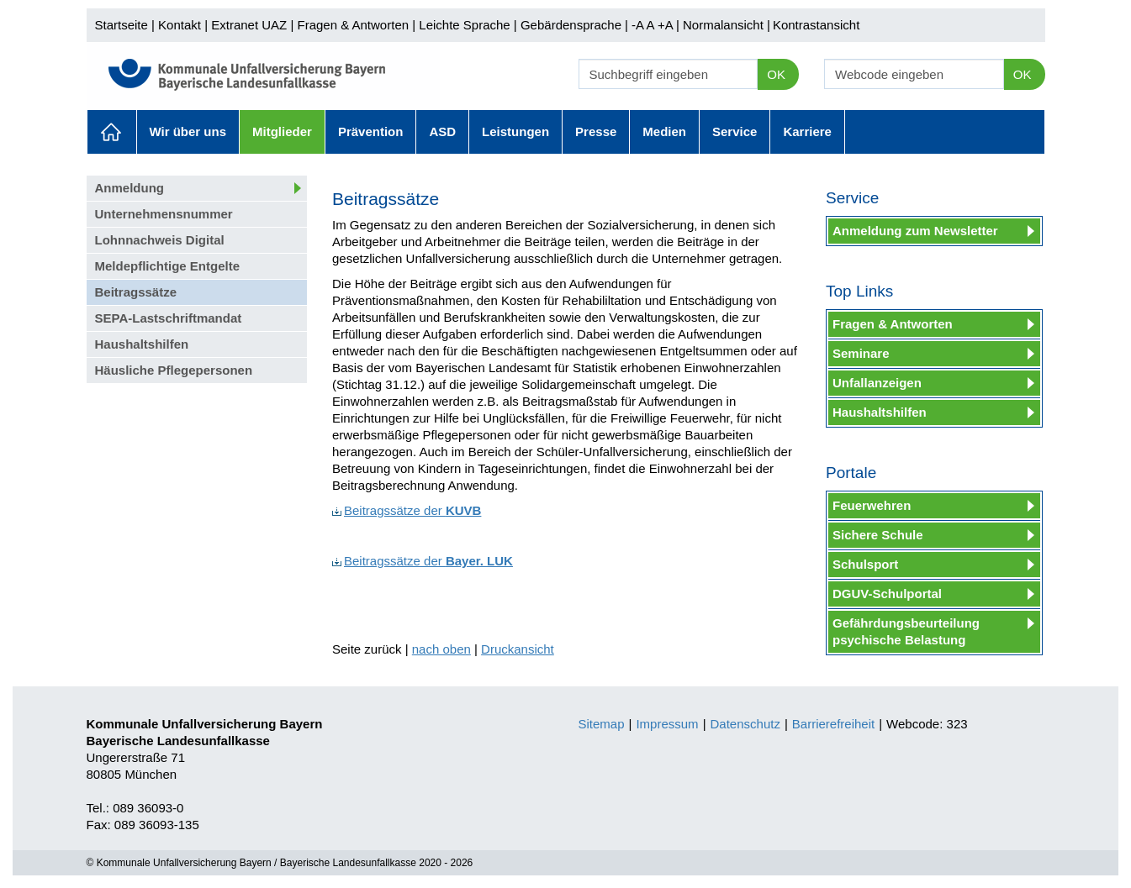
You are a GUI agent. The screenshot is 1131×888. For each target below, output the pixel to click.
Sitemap (602, 724)
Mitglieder (282, 131)
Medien (664, 131)
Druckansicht (517, 649)
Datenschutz (745, 724)
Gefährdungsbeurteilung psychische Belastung (906, 631)
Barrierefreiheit (833, 724)
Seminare (861, 353)
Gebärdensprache (571, 25)
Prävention (371, 131)
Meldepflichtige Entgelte (167, 266)
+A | (666, 25)
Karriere (807, 131)
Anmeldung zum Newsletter (915, 230)
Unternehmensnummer (164, 214)
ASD (442, 131)
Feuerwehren (871, 505)
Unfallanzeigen (877, 383)
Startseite (121, 25)
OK (776, 74)
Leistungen (515, 131)
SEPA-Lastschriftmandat (168, 318)
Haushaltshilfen (142, 344)
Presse (595, 131)
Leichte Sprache (464, 25)
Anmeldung (130, 188)
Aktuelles (112, 132)
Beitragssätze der (406, 510)
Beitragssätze (136, 292)
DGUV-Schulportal (887, 593)
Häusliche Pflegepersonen (174, 370)
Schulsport (865, 564)
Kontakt (179, 25)
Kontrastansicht (816, 25)
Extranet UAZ (249, 25)
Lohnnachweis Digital (160, 240)
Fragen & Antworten (353, 25)
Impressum (667, 724)
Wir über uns (188, 131)
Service (734, 131)
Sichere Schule (877, 535)
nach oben (441, 649)
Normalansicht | (726, 25)
